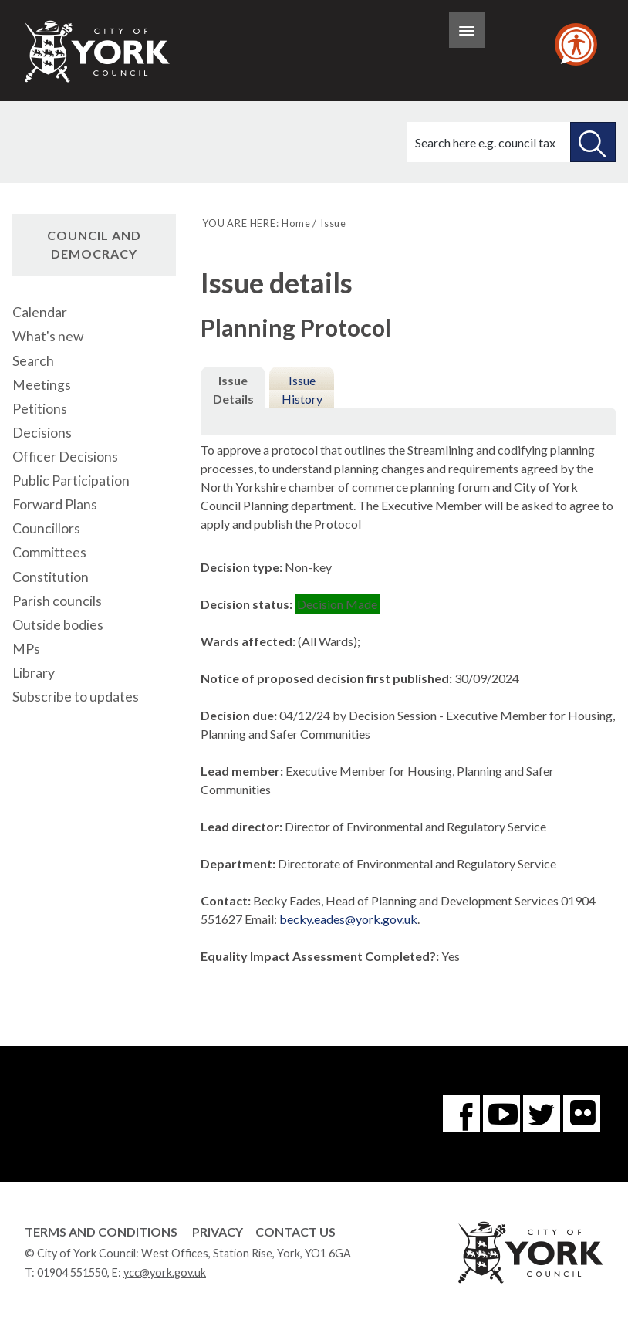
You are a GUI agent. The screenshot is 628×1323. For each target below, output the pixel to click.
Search (33, 361)
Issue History (302, 389)
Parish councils (57, 601)
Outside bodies (57, 625)
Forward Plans (54, 504)
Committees (49, 552)
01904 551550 (72, 1272)
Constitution (50, 577)
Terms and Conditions (101, 1231)
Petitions (39, 409)
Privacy (217, 1231)
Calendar (39, 312)
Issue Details (233, 389)
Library (33, 673)
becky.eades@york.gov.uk (348, 919)
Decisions (42, 433)
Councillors (46, 528)
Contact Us (295, 1231)
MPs (26, 649)
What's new (47, 336)
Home (296, 223)
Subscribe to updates (75, 697)
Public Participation (71, 480)
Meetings (41, 385)
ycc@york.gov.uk (164, 1272)
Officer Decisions (65, 456)
